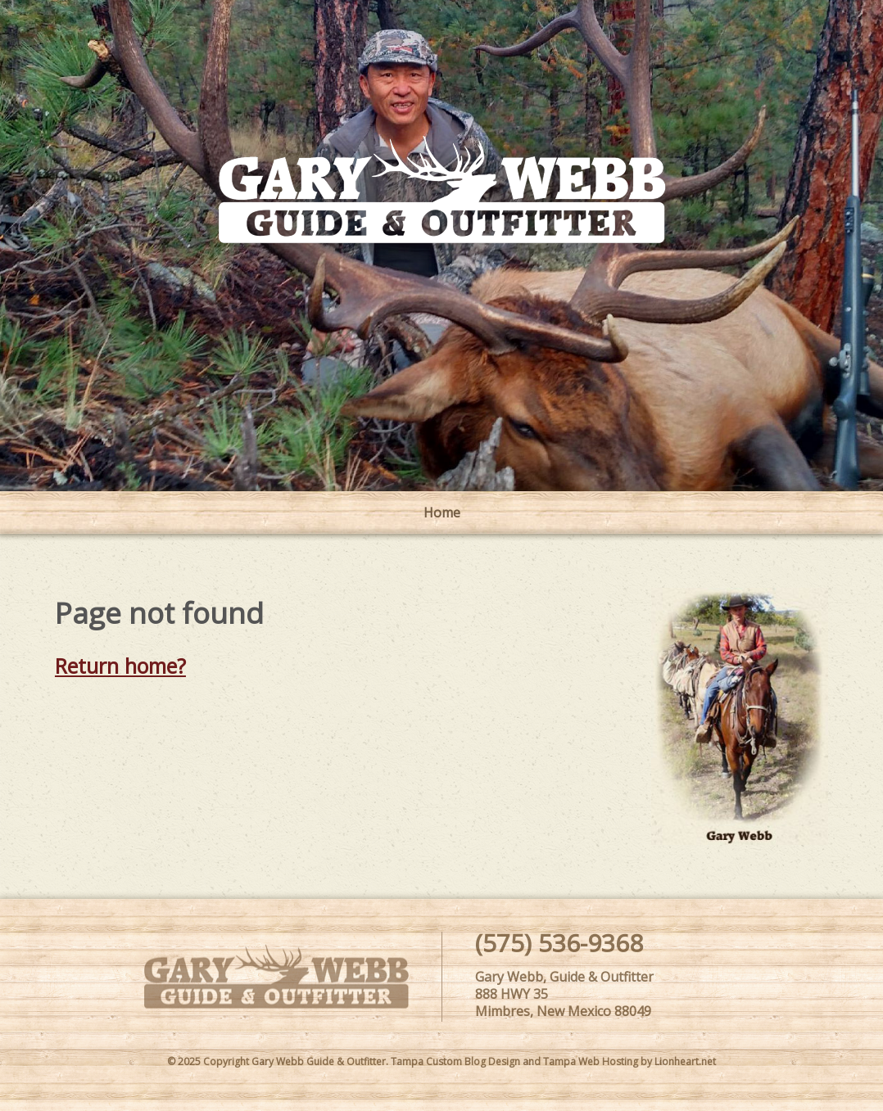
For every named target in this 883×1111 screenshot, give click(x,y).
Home (441, 513)
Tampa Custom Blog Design (455, 1061)
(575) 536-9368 (559, 943)
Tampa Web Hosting (590, 1061)
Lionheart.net (685, 1061)
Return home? (120, 666)
